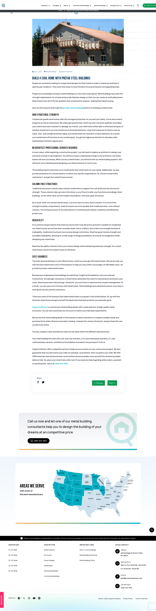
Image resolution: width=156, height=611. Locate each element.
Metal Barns (48, 566)
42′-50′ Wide (12, 566)
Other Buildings (98, 4)
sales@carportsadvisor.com (131, 578)
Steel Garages (49, 560)
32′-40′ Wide (12, 560)
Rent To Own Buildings (88, 550)
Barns (67, 4)
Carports (47, 4)
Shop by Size (113, 4)
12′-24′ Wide (12, 550)
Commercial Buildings (81, 4)
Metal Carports (49, 550)
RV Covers (48, 555)
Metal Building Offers (87, 560)
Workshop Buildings (51, 571)
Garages (58, 4)
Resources (126, 4)
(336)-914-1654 (61, 363)
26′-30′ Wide (12, 555)
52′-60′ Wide (12, 571)
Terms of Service (141, 599)
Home (60, 10)
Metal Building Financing (88, 555)
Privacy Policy (128, 599)
